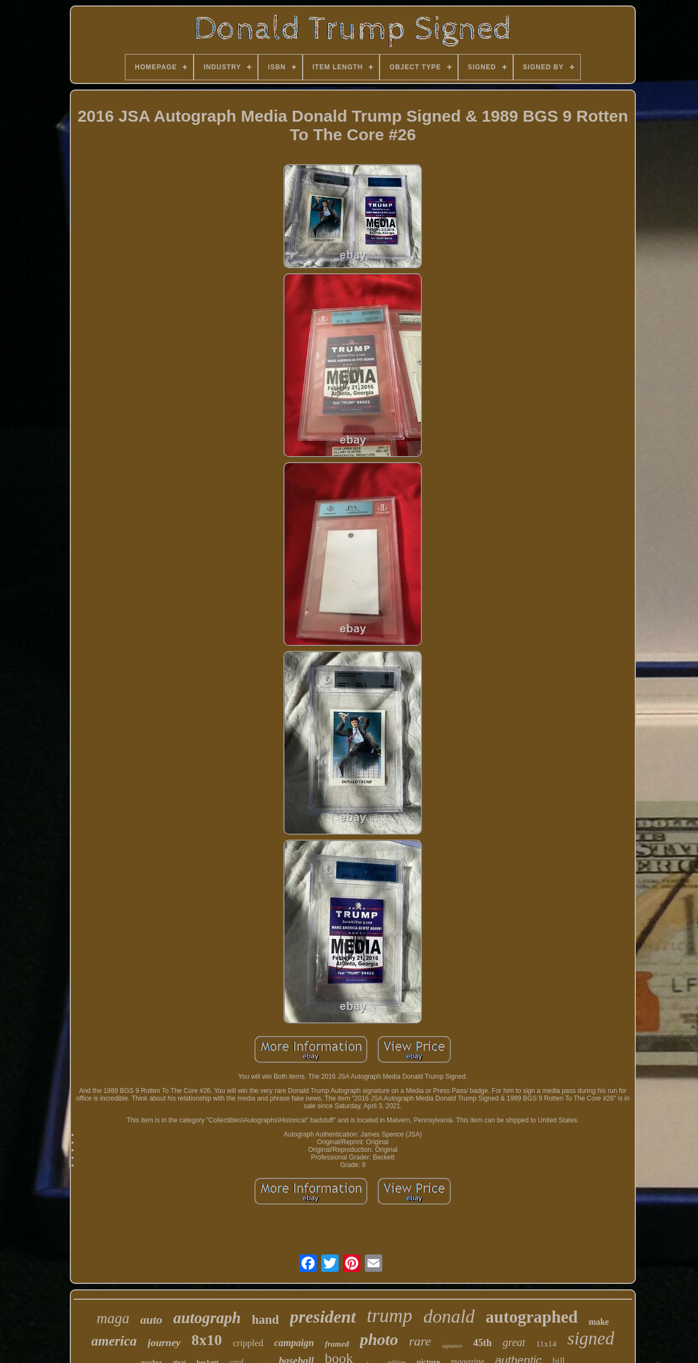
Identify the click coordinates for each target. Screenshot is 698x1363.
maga (113, 1318)
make (598, 1321)
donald (448, 1316)
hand (265, 1319)
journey (164, 1342)
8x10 (206, 1339)
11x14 (546, 1344)
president (323, 1316)
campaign (294, 1342)
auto (151, 1319)
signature (452, 1346)
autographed (532, 1316)
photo (379, 1339)
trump (390, 1315)
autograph (207, 1317)
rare (420, 1341)
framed (337, 1344)
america (114, 1341)
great (514, 1342)
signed (590, 1338)
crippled (248, 1343)
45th (482, 1342)
